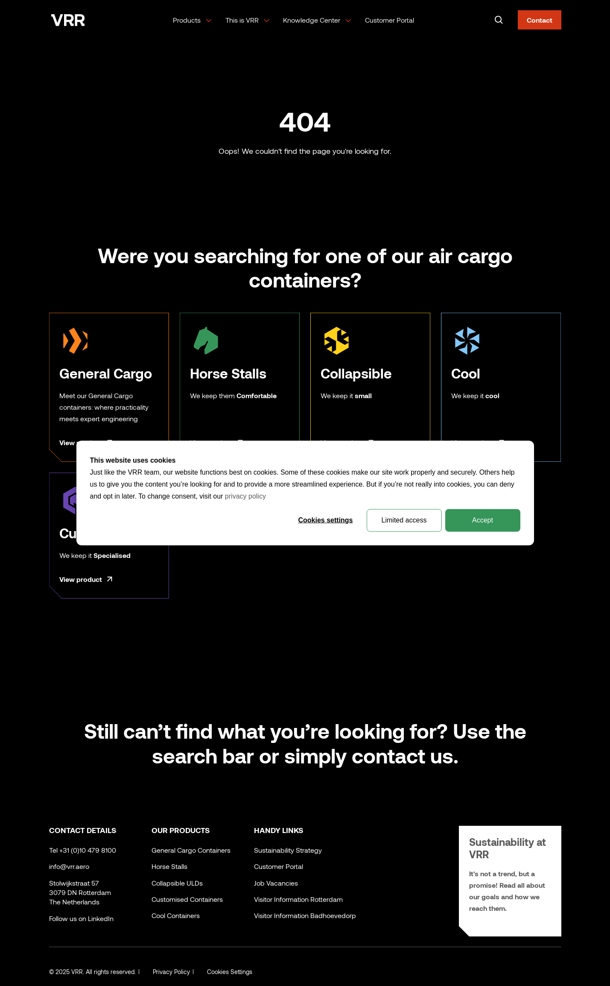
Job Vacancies (276, 883)
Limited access (404, 520)
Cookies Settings (229, 971)
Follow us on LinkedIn (81, 918)
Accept (482, 520)
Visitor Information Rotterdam (298, 899)
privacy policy (245, 496)
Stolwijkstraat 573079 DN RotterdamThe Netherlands (80, 892)
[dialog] (305, 493)
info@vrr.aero (69, 866)
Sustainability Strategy (288, 850)
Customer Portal (389, 20)
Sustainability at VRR (507, 848)
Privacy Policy (171, 971)
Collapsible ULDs (177, 883)
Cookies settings (325, 520)
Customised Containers (187, 899)
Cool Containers (176, 915)
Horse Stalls (169, 866)
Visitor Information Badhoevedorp (305, 915)
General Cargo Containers (191, 850)
